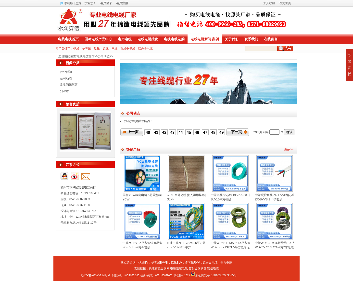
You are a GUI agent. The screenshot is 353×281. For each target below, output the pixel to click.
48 (213, 132)
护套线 (86, 48)
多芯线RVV (192, 262)
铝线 (106, 48)
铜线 (76, 48)
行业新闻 (66, 72)
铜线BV (143, 262)
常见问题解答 (69, 84)
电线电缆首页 (68, 39)
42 (164, 132)
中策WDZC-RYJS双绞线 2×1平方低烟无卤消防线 (287, 243)
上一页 (133, 132)
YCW (126, 199)
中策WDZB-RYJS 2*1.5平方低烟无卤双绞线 (239, 243)
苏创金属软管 (197, 268)
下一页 (236, 132)
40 (148, 132)
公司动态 (104, 56)
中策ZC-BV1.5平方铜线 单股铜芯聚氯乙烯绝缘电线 (156, 243)
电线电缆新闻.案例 (204, 39)
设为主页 (285, 3)
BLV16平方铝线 (221, 199)
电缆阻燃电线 (179, 268)
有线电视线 (127, 48)
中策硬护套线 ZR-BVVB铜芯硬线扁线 (279, 195)
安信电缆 (213, 268)
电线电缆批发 (148, 39)
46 (197, 132)
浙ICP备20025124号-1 (95, 275)
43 (172, 132)
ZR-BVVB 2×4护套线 (268, 199)
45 (189, 132)
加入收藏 (269, 3)
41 (156, 132)
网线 (114, 48)
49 (221, 132)
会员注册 (122, 3)
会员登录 (106, 3)
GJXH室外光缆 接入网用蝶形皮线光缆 (191, 195)
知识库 (64, 91)
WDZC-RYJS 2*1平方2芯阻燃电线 (277, 247)
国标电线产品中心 (98, 39)
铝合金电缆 (145, 48)
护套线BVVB (159, 262)
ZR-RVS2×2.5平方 (179, 247)
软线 (97, 48)
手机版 (68, 3)
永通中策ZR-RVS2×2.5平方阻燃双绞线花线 (195, 243)
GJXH (171, 199)
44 (180, 132)
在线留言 (271, 39)
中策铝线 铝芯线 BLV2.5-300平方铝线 (235, 195)
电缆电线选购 (174, 39)
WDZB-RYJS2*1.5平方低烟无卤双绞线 (236, 247)
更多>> (288, 149)
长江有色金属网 (159, 268)
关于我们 (232, 39)
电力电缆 (125, 39)
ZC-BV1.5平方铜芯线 (136, 247)
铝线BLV (176, 262)
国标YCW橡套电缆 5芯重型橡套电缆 (146, 195)
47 (205, 132)
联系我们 (251, 39)
